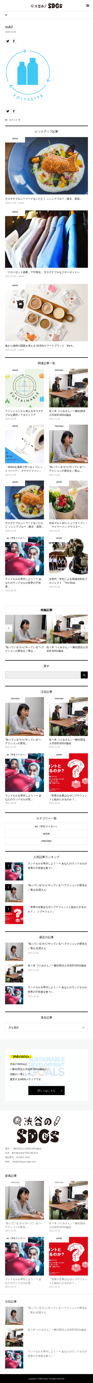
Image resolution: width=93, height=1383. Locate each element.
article (46, 833)
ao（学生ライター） (46, 826)
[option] (25, 634)
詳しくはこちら (46, 1090)
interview (46, 840)
